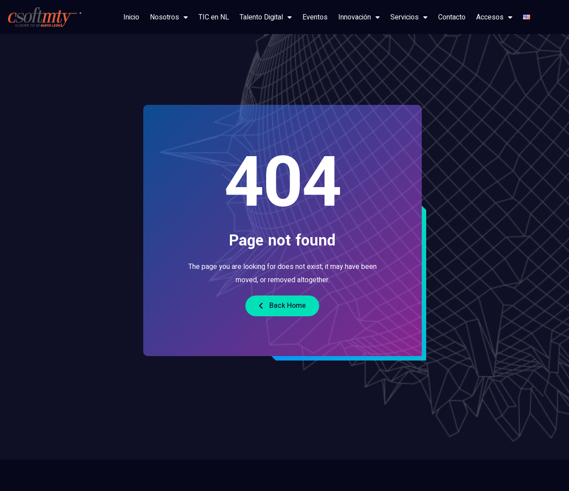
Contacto (452, 17)
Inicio (131, 17)
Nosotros (169, 17)
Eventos (315, 17)
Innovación (359, 17)
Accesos (494, 17)
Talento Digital (266, 17)
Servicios (409, 17)
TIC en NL (214, 17)
